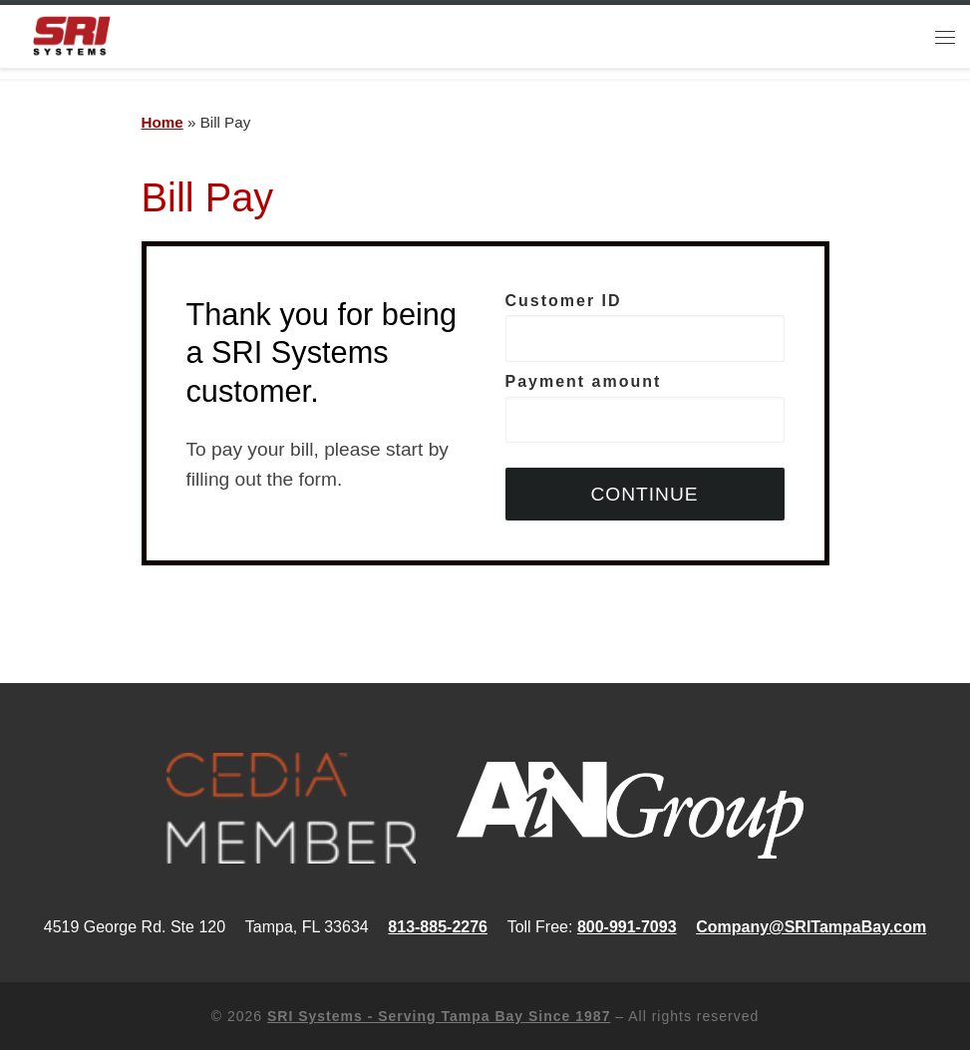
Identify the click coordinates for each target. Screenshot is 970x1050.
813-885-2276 (437, 926)
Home (162, 122)
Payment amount (645, 408)
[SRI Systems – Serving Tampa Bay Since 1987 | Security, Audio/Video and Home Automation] (71, 34)
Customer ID (645, 327)
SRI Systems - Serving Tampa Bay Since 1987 (438, 1016)
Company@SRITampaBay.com (811, 926)
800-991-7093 (627, 926)
